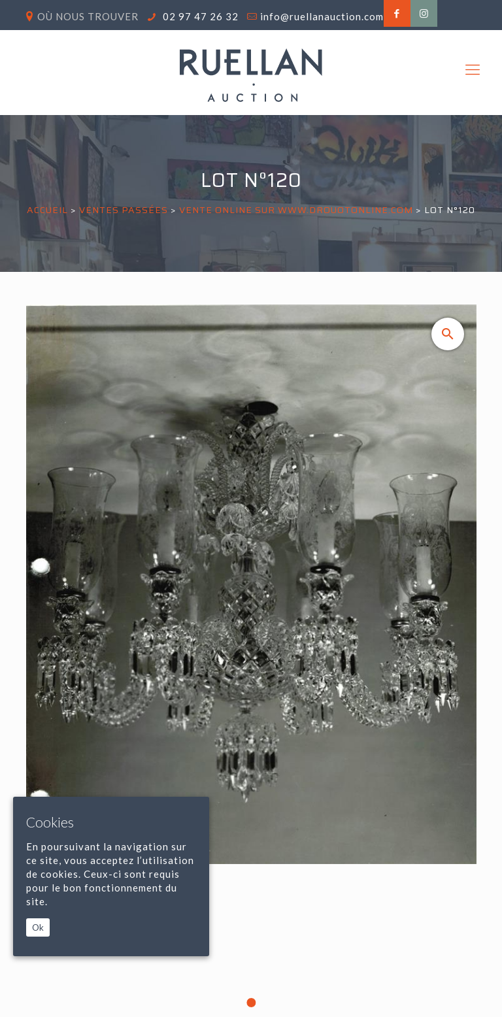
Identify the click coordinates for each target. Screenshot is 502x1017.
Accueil (47, 210)
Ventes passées (123, 210)
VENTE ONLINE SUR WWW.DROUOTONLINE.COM (296, 210)
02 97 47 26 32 (199, 16)
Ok (38, 927)
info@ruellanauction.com (322, 16)
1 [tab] (251, 1002)
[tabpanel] (251, 660)
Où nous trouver (88, 16)
